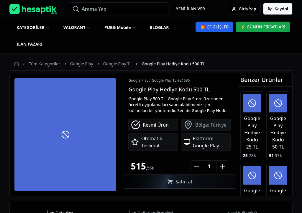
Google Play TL (117, 64)
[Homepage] (33, 9)
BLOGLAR (159, 27)
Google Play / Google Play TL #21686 (159, 80)
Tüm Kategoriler (44, 64)
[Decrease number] (196, 166)
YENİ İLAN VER (190, 9)
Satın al (179, 181)
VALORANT (74, 27)
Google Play (81, 64)
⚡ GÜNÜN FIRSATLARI (262, 27)
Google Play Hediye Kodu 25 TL (252, 132)
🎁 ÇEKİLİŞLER (214, 27)
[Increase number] (222, 166)
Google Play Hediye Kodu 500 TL (169, 89)
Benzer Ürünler (261, 80)
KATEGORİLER (31, 27)
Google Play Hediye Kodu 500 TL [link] (173, 64)
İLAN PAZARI (29, 44)
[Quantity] (209, 166)
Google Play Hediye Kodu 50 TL (278, 132)
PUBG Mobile (117, 27)
